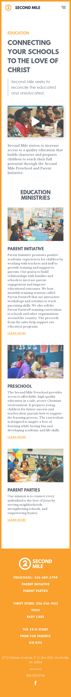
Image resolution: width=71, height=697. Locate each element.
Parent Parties (35, 591)
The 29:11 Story (35, 629)
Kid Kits (35, 643)
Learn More (17, 334)
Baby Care (35, 617)
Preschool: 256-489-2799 (35, 578)
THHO (35, 610)
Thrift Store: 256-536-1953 (35, 604)
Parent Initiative (36, 584)
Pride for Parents (35, 636)
